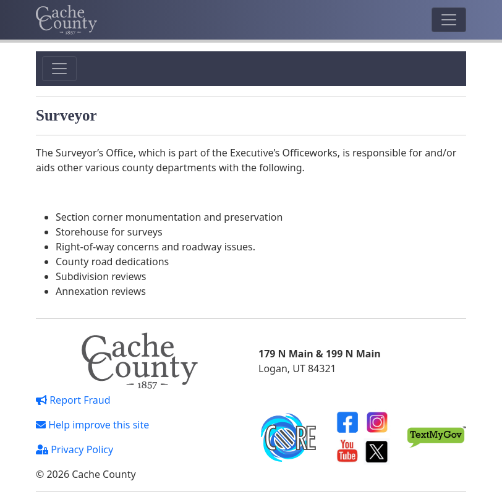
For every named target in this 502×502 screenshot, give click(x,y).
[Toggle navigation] (449, 19)
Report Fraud (73, 400)
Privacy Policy (74, 449)
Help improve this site (92, 425)
